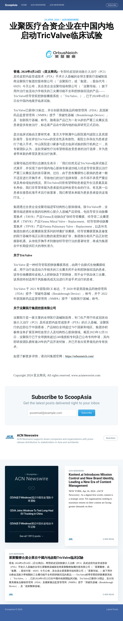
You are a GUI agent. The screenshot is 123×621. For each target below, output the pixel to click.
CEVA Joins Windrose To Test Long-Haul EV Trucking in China (31, 509)
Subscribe (112, 5)
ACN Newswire (38, 5)
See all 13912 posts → (32, 532)
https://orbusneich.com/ (79, 356)
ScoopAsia (11, 5)
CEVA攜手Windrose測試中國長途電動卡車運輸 (31, 496)
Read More (110, 438)
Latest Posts (112, 609)
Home (24, 5)
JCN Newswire (56, 5)
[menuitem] (24, 5)
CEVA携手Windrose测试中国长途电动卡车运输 (31, 522)
